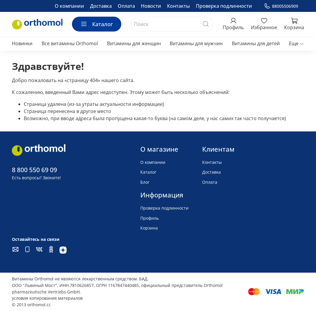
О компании (69, 6)
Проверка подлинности (224, 6)
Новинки (22, 43)
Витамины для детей (256, 43)
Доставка (101, 6)
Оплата (126, 6)
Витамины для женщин (134, 43)
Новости (151, 6)
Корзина (149, 228)
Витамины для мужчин (196, 43)
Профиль (149, 218)
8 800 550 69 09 (34, 170)
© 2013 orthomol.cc (31, 304)
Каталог (96, 24)
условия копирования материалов (47, 298)
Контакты (178, 6)
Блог (145, 182)
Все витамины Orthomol (70, 43)
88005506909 (281, 6)
